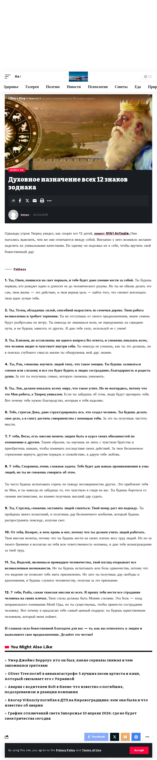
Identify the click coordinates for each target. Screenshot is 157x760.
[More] (49, 200)
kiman (25, 214)
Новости (17, 170)
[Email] (34, 200)
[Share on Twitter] (27, 200)
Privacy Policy (65, 750)
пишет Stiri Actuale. (112, 233)
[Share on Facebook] (19, 200)
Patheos (20, 269)
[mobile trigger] (9, 76)
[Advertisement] (78, 35)
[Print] (42, 200)
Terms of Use (91, 750)
